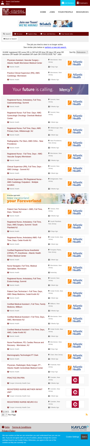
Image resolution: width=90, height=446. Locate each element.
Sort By (72, 52)
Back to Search (10, 39)
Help (6, 427)
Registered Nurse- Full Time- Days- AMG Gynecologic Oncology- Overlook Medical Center (24, 115)
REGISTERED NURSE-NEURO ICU (22, 402)
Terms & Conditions (21, 427)
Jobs (52, 12)
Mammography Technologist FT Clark (22, 355)
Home (43, 12)
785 (12, 412)
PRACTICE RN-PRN (15, 378)
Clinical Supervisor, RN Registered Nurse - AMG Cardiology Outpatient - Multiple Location (25, 182)
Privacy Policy (8, 430)
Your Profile (65, 12)
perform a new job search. (56, 47)
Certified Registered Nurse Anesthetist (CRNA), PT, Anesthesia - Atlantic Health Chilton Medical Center (24, 253)
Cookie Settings (72, 437)
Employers (82, 2)
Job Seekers (68, 2)
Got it (84, 437)
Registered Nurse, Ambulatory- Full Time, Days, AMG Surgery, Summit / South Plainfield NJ (24, 225)
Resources (82, 12)
